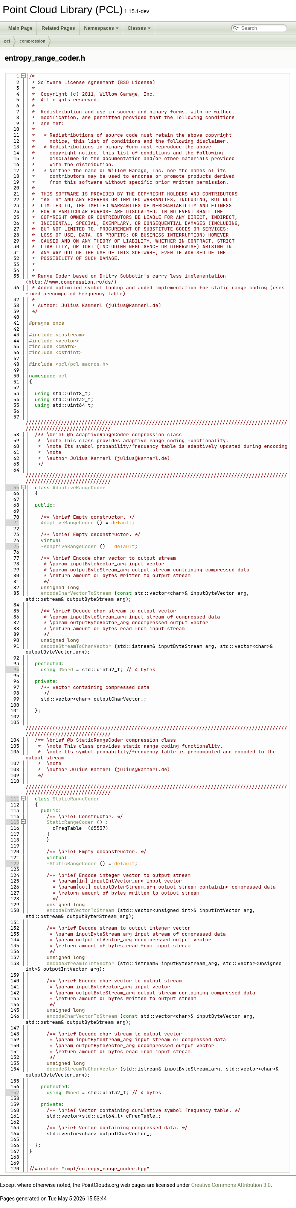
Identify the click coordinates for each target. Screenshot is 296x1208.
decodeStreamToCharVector (76, 646)
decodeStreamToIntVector (80, 963)
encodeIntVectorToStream (80, 910)
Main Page (20, 28)
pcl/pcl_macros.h (81, 364)
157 (12, 1092)
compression (32, 41)
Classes (139, 28)
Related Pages (58, 28)
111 (12, 799)
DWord (65, 669)
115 (12, 822)
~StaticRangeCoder (72, 863)
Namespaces (101, 28)
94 (12, 669)
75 (12, 546)
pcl (7, 41)
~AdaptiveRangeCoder (68, 546)
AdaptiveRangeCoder (78, 487)
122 (12, 863)
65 (12, 487)
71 (12, 522)
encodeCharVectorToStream (76, 593)
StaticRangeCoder (75, 799)
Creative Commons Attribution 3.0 (231, 1185)
